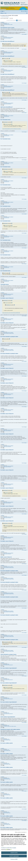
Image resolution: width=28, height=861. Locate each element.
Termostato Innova (6, 116)
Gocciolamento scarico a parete (8, 24)
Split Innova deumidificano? (7, 107)
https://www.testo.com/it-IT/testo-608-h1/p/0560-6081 (11, 312)
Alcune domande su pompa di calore (9, 333)
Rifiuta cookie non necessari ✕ (20, 832)
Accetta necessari (14, 856)
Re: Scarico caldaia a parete (7, 743)
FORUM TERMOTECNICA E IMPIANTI (8, 37)
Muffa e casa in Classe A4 (7, 319)
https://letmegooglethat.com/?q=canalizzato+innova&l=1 (11, 128)
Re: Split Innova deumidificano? (7, 41)
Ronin (4, 58)
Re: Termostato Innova (5, 119)
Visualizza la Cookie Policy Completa (8, 847)
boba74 (5, 43)
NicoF (4, 273)
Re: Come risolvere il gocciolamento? (9, 668)
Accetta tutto (14, 852)
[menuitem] (3, 11)
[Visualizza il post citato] (10, 43)
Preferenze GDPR (14, 859)
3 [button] (19, 20)
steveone (2, 22)
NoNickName (6, 122)
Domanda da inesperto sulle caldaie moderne (10, 726)
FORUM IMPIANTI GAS (6, 23)
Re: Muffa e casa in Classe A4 (7, 298)
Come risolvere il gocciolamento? (8, 679)
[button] (21, 20)
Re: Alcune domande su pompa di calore (9, 336)
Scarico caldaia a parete (7, 750)
